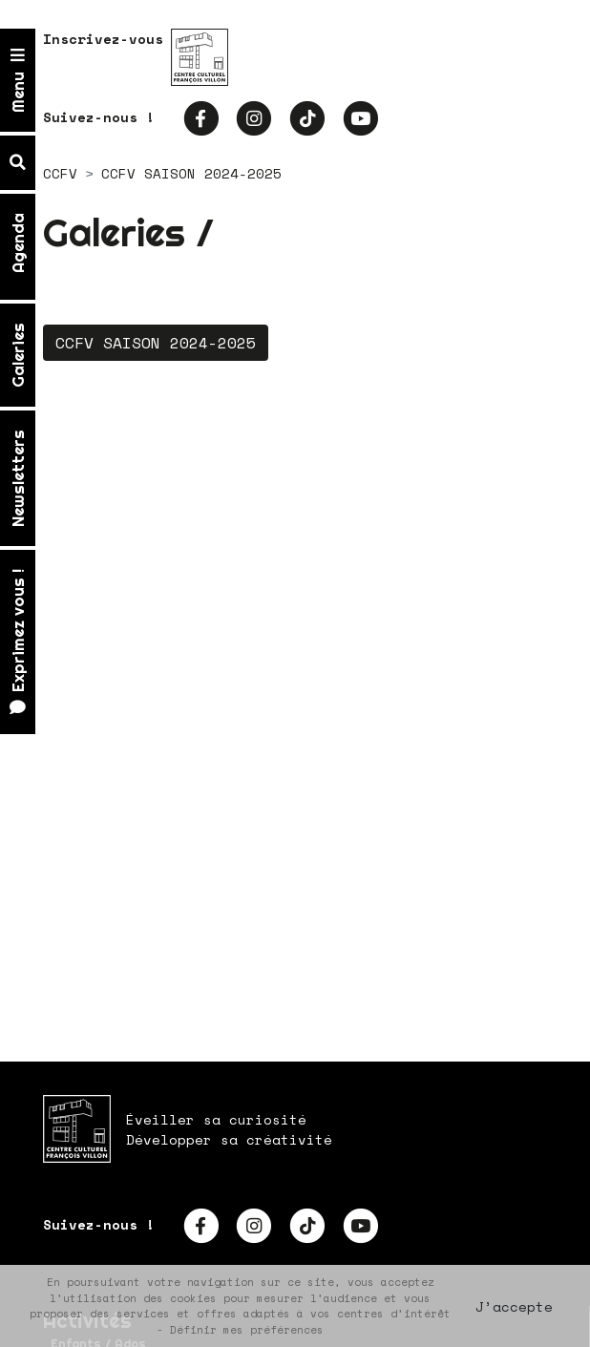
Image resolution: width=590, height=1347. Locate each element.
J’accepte (514, 1306)
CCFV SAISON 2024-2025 (155, 342)
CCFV (60, 173)
